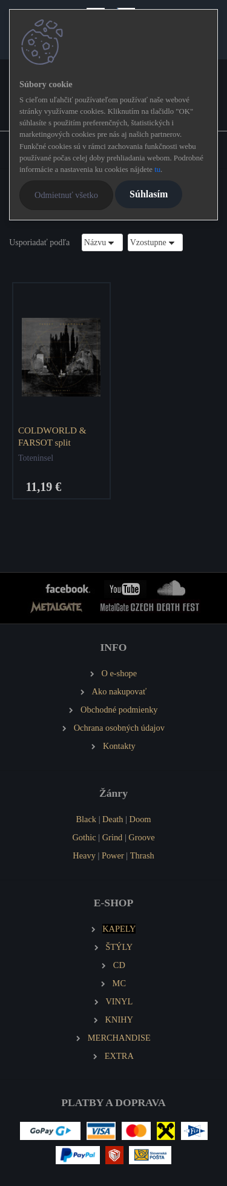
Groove (141, 837)
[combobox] (102, 242)
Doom (140, 819)
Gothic (84, 837)
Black (86, 819)
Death (112, 819)
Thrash (142, 855)
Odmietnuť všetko (66, 195)
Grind (112, 837)
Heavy (84, 855)
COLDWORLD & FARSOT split (52, 436)
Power (113, 855)
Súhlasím (149, 194)
